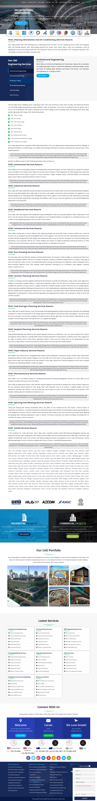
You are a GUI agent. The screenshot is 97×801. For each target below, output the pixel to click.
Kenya (63, 463)
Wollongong (64, 486)
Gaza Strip (53, 458)
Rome (82, 476)
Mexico (43, 489)
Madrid (10, 468)
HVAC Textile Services (22, 428)
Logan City (73, 466)
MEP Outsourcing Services (72, 636)
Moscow (48, 489)
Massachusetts (36, 489)
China (76, 451)
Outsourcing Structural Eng (44, 636)
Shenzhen (76, 478)
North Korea (71, 489)
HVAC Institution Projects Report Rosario (77, 182)
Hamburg (52, 461)
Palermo (52, 473)
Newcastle (86, 471)
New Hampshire (62, 489)
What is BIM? (40, 683)
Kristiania (78, 463)
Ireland (10, 463)
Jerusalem (30, 463)
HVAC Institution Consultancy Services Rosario (44, 180)
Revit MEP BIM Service (70, 647)
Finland (26, 458)
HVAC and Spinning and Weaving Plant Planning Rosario (37, 422)
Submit (85, 798)
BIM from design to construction (45, 689)
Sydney (51, 481)
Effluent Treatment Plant (43, 647)
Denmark (14, 456)
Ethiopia (19, 458)
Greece (21, 461)
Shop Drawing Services (43, 657)
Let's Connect (89, 2)
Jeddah (25, 463)
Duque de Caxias (50, 456)
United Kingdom (55, 483)
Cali (13, 451)
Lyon (82, 466)
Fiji (23, 458)
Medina (62, 468)
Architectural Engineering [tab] (18, 71)
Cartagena (55, 451)
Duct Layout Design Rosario (79, 272)
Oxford (47, 473)
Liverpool (67, 466)
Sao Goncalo (35, 478)
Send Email (76, 736)
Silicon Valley (58, 799)
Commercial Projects (14, 662)
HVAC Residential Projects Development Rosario (35, 224)
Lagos (19, 466)
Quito (55, 476)
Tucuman (20, 483)
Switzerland (45, 481)
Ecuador (69, 456)
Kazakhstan (58, 463)
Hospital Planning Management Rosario (23, 347)
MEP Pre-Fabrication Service (72, 644)
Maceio (86, 466)
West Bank (47, 486)
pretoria (24, 476)
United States (64, 483)
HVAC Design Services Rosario (42, 154)
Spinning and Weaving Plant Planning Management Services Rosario (26, 421)
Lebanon (35, 466)
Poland (83, 473)
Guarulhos (34, 461)
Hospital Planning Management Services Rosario (21, 345)
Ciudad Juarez (17, 453)
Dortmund (28, 456)
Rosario (87, 476)
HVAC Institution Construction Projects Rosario (21, 180)
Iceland (14, 489)
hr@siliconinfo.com (48, 731)
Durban (58, 456)
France (42, 458)
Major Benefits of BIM (42, 692)
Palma (57, 473)
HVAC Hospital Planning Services (27, 329)
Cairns (10, 451)
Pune (40, 476)
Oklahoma (86, 489)
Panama (61, 473)
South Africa (11, 481)
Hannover (58, 461)
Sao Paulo (47, 478)
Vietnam (31, 486)
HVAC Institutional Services (25, 164)
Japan (20, 463)
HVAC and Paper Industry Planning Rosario (19, 368)
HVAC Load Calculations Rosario (69, 155)
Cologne (29, 453)
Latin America (24, 466)
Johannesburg (38, 463)
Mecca (51, 468)
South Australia (20, 481)
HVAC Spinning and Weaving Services (30, 402)
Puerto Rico (35, 476)
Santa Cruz (23, 478)
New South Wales (76, 471)
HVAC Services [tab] (14, 95)
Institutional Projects (14, 638)
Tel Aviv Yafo (73, 481)
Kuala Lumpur (85, 463)
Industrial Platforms (42, 668)
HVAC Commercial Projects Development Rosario (37, 248)
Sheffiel (71, 478)
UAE (37, 483)
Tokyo (9, 483)
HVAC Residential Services (24, 209)
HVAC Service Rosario (15, 154)
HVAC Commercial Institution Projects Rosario (67, 180)
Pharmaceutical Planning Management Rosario (40, 397)
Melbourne (68, 468)
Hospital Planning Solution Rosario (78, 347)
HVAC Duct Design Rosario (48, 270)
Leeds (39, 466)
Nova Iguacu (27, 473)
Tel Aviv (67, 481)
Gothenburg (15, 461)
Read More (43, 76)
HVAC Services (68, 657)
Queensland (49, 476)
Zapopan (76, 486)
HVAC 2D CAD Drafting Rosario (22, 155)
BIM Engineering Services (15, 681)
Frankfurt (47, 458)
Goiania (84, 458)
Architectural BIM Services (16, 689)
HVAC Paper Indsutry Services (26, 350)
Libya (50, 466)
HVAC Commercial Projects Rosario (68, 246)
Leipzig (43, 466)
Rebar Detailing (41, 660)
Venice (16, 486)
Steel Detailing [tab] (14, 90)
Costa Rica (55, 453)
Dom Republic (21, 456)
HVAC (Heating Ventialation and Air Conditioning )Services (40, 39)
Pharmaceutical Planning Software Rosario (63, 397)
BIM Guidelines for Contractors (45, 681)
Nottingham (79, 489)
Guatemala (40, 461)
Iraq (87, 461)
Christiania (81, 451)
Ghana (73, 458)
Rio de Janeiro (67, 476)
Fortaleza (36, 458)
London (79, 466)
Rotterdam (11, 478)
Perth (69, 473)
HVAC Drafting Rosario (70, 154)
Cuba (66, 453)
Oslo (43, 473)
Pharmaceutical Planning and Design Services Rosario (71, 395)
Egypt (79, 456)
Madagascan (27, 489)
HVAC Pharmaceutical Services (27, 373)
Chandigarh (62, 451)
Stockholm (32, 481)
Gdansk (59, 458)
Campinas (24, 451)
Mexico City (81, 468)
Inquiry (78, 2)
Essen (10, 458)
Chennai (68, 451)
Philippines (77, 473)
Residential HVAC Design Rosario (70, 157)
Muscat (47, 471)
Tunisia (25, 483)
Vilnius (35, 486)
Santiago (29, 478)
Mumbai (31, 471)
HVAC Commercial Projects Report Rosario (77, 248)
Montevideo (18, 471)
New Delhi (54, 489)
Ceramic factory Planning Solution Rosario (53, 302)
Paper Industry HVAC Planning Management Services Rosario (24, 366)
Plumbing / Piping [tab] (15, 80)
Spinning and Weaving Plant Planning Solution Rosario (72, 424)
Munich (37, 471)
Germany (68, 458)
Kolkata (68, 463)
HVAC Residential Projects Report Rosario (75, 224)
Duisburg (42, 456)
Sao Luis (42, 478)
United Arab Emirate (44, 483)
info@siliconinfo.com (76, 731)
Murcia (42, 471)
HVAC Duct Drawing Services (25, 252)
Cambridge (18, 451)
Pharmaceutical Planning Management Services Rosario (23, 395)
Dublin (37, 456)
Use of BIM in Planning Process (45, 686)
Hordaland (65, 461)
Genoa (63, 458)
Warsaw (40, 486)
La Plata (15, 466)
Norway (21, 473)
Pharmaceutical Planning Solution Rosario (53, 399)
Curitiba (71, 453)
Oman (39, 473)
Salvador (17, 478)
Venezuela (11, 486)
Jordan (52, 463)
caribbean (49, 451)
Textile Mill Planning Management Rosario (28, 445)
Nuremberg (34, 473)
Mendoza (74, 468)
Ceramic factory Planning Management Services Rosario (23, 299)
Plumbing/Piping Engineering (16, 657)
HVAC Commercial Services (25, 228)
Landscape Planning (14, 647)
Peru (72, 473)
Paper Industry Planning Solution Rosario (57, 370)
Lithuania (62, 466)
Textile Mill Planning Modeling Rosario (68, 445)
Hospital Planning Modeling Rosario (61, 347)
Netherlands (67, 471)
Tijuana (87, 481)
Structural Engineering (43, 633)
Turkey (33, 483)
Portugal (14, 476)
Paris (66, 473)
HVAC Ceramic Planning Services (27, 275)
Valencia (86, 483)
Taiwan (56, 481)
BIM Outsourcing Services (16, 686)
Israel (13, 463)
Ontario (10, 491)
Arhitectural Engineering (15, 633)
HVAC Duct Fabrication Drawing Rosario (20, 270)
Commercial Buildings (42, 671)
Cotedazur (61, 453)
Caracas (43, 451)
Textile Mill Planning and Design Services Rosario (65, 444)
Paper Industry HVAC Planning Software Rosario (68, 368)
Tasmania (61, 481)
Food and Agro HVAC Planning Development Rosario (62, 322)
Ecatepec (63, 456)
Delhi (9, 456)
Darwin (87, 453)
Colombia (35, 453)
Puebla (29, 476)
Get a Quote (24, 534)
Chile (72, 451)
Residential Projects (14, 644)
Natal (61, 471)
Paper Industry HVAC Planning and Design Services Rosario (73, 366)
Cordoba (48, 453)
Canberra (30, 451)
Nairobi (53, 471)
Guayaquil (47, 461)
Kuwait (10, 466)
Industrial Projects (14, 641)
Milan (87, 468)
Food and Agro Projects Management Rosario (53, 324)
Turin (29, 483)
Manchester (32, 468)
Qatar (44, 476)
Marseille (46, 468)
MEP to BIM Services (70, 638)
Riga (61, 476)
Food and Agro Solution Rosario (54, 325)
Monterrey (11, 471)
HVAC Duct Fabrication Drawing (73, 671)
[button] (7, 17)
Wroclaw (71, 486)
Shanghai (65, 478)
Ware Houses (40, 665)
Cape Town (37, 451)
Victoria (21, 486)
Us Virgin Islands (78, 483)
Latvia (30, 466)
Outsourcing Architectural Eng (17, 636)
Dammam (81, 453)
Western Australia (55, 486)
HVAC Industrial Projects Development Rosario (37, 206)
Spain (26, 481)
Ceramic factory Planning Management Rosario (40, 301)
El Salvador (85, 456)
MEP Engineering (69, 633)
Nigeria (16, 473)
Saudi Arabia (54, 478)
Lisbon (57, 466)
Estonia (14, 458)
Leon (47, 466)
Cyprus (76, 453)
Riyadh (73, 476)
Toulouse (14, 483)
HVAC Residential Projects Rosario (65, 223)
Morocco (25, 471)
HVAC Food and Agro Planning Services (30, 306)
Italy (17, 463)
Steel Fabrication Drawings (44, 662)
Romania (77, 476)
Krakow (73, 463)
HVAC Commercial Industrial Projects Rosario (67, 204)
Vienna (26, 486)
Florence (31, 458)
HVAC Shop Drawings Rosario (36, 157)
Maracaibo (40, 468)
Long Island (20, 489)
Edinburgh (75, 456)
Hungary (71, 461)
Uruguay (71, 483)
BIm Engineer (12, 683)
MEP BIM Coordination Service (72, 641)
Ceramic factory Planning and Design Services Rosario (71, 299)
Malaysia (20, 468)
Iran (85, 461)
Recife (58, 476)
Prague (20, 476)
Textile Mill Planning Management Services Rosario (21, 444)
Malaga (15, 468)
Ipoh (81, 461)
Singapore (82, 478)
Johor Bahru (46, 463)
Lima (53, 466)
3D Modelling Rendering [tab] (17, 85)
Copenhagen (42, 453)
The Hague (81, 481)
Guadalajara (27, 461)
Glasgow (78, 458)
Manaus (26, 468)
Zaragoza (82, 486)
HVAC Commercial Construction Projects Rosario (23, 246)
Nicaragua (11, 473)
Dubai (33, 456)
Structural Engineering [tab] (17, 76)
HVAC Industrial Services (24, 185)
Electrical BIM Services (15, 695)
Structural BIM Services (15, 692)
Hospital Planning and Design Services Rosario (62, 345)
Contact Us (20, 23)
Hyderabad (77, 461)
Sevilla (60, 478)
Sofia (87, 478)
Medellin (56, 468)
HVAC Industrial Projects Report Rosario (76, 206)
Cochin (24, 453)
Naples (57, 471)
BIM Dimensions (41, 695)
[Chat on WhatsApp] (68, 758)
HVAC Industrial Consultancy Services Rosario (45, 204)
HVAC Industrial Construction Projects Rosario (22, 204)
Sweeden (38, 481)
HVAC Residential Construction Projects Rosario (21, 223)
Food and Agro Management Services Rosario (21, 322)
